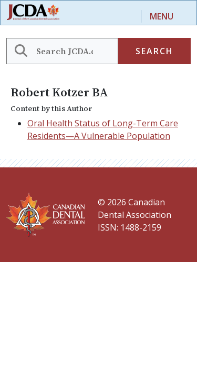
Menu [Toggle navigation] (161, 16)
